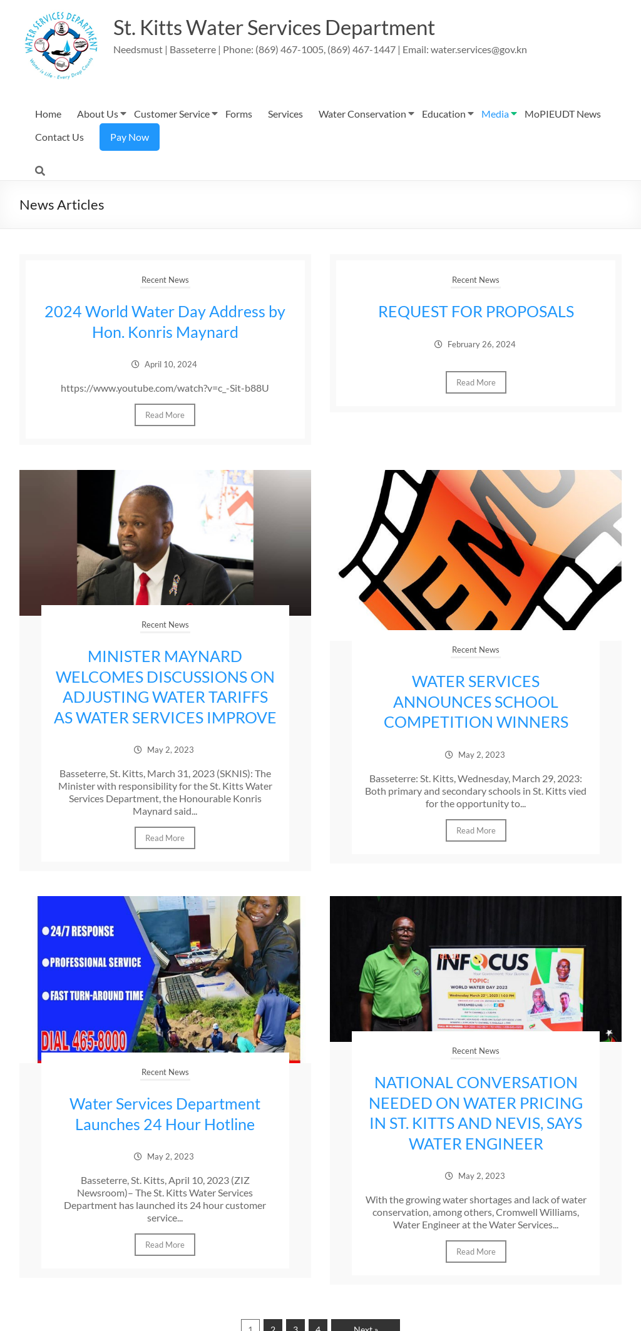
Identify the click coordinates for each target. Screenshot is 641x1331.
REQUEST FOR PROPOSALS (475, 311)
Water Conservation (362, 114)
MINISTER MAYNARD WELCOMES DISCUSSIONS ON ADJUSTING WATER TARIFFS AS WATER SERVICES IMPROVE (165, 695)
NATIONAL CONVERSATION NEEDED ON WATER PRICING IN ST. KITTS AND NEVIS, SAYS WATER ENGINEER (475, 1130)
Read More (165, 414)
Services (285, 114)
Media (495, 114)
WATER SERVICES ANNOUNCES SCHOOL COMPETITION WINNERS (476, 700)
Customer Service (172, 114)
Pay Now (129, 137)
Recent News (165, 280)
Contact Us (59, 137)
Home (48, 114)
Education (444, 114)
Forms (238, 114)
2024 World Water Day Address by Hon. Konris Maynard (165, 321)
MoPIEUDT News (563, 114)
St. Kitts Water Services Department (291, 27)
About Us (97, 114)
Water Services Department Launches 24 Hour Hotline (165, 1131)
